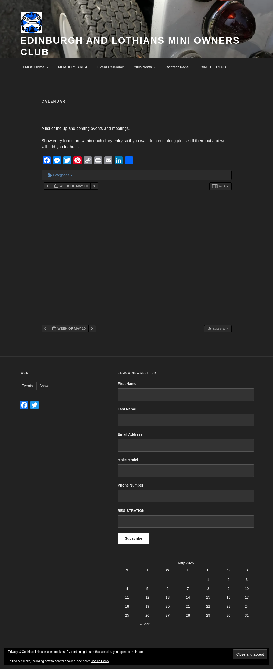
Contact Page (176, 67)
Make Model (128, 460)
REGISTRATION (131, 511)
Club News (145, 67)
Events (27, 386)
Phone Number (130, 485)
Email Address (130, 434)
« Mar (145, 624)
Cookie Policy (100, 661)
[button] (217, 328)
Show (43, 386)
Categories (60, 175)
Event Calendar (110, 67)
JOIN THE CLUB (212, 67)
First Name (127, 384)
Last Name (127, 409)
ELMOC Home (34, 67)
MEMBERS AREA (73, 67)
